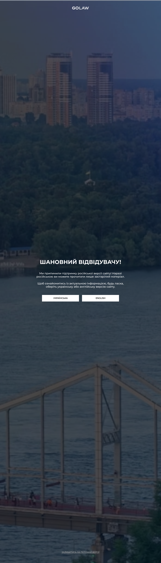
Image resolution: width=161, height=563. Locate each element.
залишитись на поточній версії (80, 552)
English (100, 298)
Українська (60, 298)
